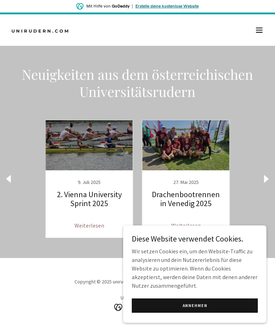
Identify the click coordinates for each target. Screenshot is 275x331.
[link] (40, 30)
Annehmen (195, 305)
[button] (259, 30)
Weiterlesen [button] (89, 225)
